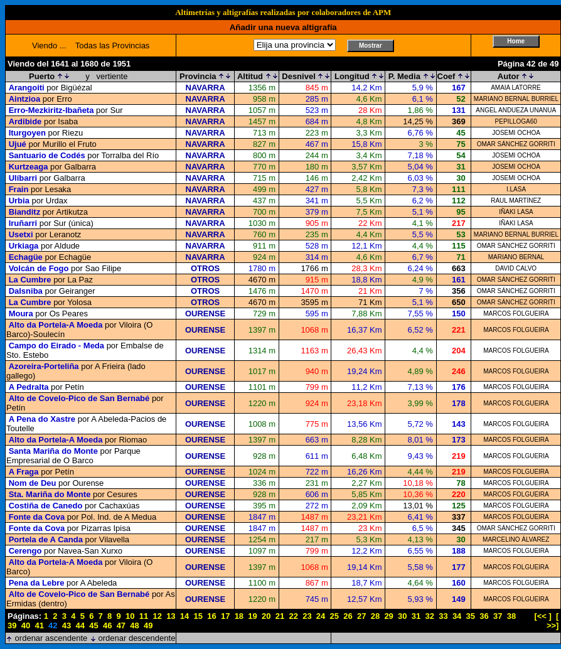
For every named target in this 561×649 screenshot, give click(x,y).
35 (470, 616)
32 (429, 616)
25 (334, 616)
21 (279, 616)
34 (456, 616)
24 (320, 616)
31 (416, 616)
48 (134, 625)
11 (143, 616)
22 (293, 616)
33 (443, 616)
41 (39, 625)
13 (170, 616)
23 (306, 616)
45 (93, 625)
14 (184, 616)
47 (121, 625)
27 (361, 616)
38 (511, 616)
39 (12, 625)
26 (347, 616)
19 (252, 616)
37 (497, 616)
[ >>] (553, 620)
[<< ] (542, 616)
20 (266, 616)
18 (239, 616)
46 (107, 625)
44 (80, 625)
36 (483, 616)
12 (156, 616)
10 (130, 616)
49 (148, 625)
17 (225, 616)
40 (25, 625)
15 (198, 616)
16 (211, 616)
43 (66, 625)
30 (402, 616)
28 (375, 616)
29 (388, 616)
